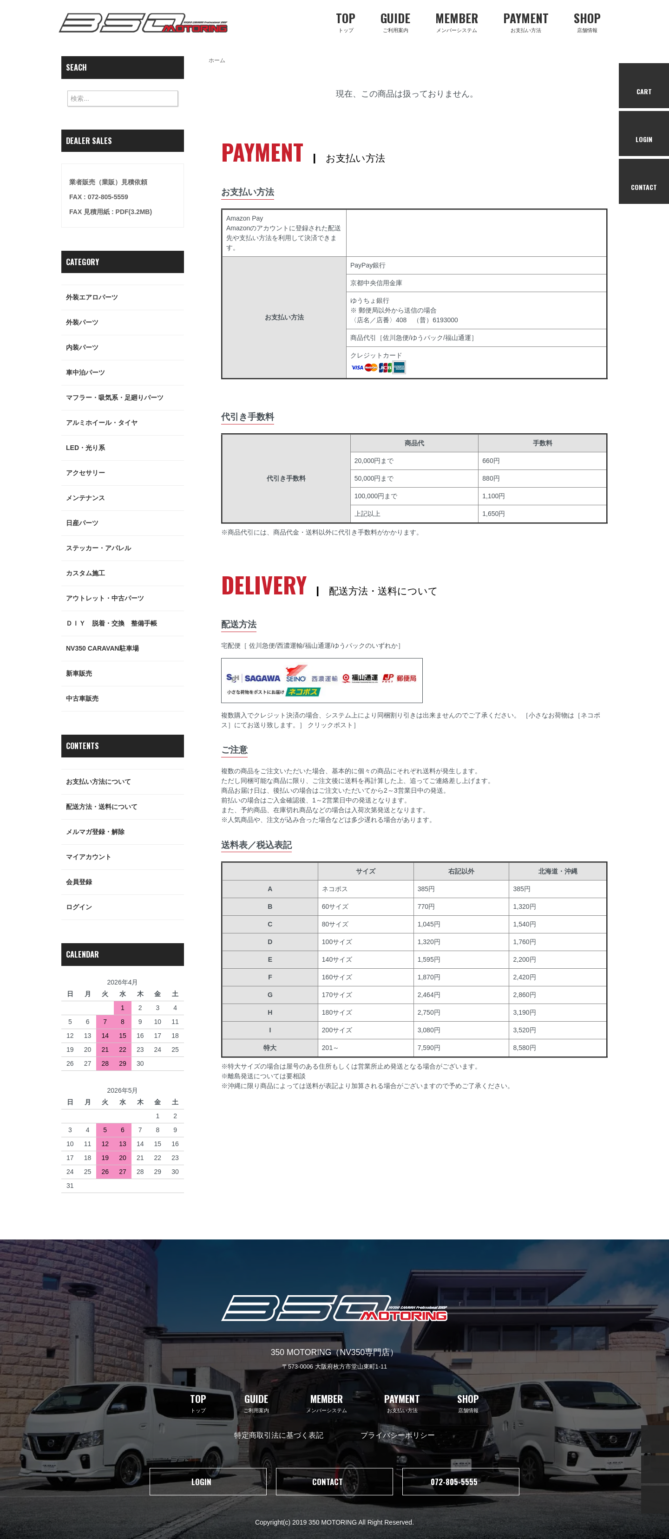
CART (644, 85)
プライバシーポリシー (398, 1434)
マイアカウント (125, 857)
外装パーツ (125, 322)
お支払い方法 (526, 21)
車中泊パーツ (125, 373)
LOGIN (208, 1481)
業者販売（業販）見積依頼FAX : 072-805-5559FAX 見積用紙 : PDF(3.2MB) (110, 196)
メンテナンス (125, 498)
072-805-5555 (461, 1481)
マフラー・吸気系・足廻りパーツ (125, 398)
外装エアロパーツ (125, 297)
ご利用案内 (395, 21)
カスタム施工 (125, 573)
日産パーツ (125, 523)
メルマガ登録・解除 (125, 832)
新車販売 (125, 674)
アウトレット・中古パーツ (125, 598)
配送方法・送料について (125, 807)
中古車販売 (125, 699)
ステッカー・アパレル (125, 548)
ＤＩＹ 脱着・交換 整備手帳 (125, 623)
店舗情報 (587, 21)
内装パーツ (125, 348)
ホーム (217, 60)
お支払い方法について (125, 782)
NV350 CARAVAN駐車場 (125, 648)
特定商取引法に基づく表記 (278, 1434)
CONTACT (334, 1481)
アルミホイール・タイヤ (125, 423)
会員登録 (125, 882)
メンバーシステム (456, 21)
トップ (345, 21)
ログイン (125, 907)
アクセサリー (125, 473)
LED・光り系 (125, 448)
